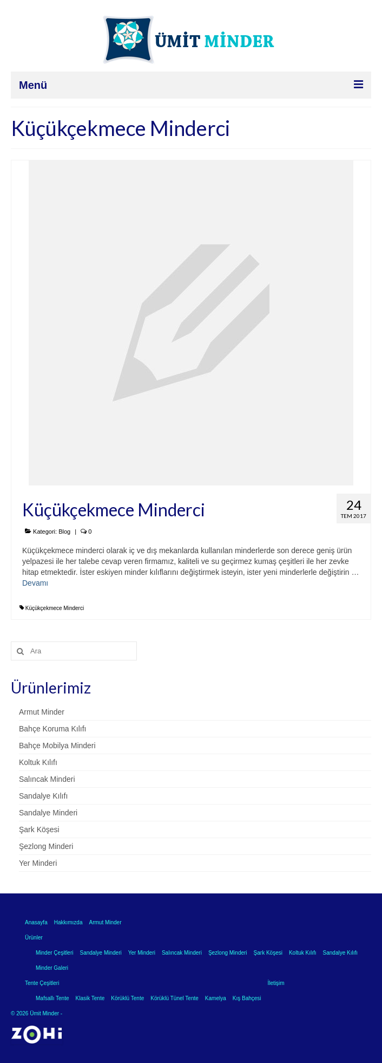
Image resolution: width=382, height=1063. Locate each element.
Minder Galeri (52, 968)
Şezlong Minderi (46, 846)
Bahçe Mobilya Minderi (57, 745)
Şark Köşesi (39, 829)
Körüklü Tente (127, 998)
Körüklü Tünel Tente (174, 998)
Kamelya (215, 998)
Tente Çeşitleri (42, 983)
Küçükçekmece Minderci (54, 608)
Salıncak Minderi (47, 779)
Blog (64, 531)
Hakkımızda (68, 922)
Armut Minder (41, 712)
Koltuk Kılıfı (38, 762)
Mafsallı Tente (52, 998)
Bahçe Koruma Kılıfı (53, 728)
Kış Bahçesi (247, 998)
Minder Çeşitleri (54, 953)
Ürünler (34, 938)
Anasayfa (36, 922)
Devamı (35, 583)
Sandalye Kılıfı (43, 796)
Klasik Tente (90, 998)
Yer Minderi (38, 863)
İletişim (276, 983)
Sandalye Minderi (48, 812)
